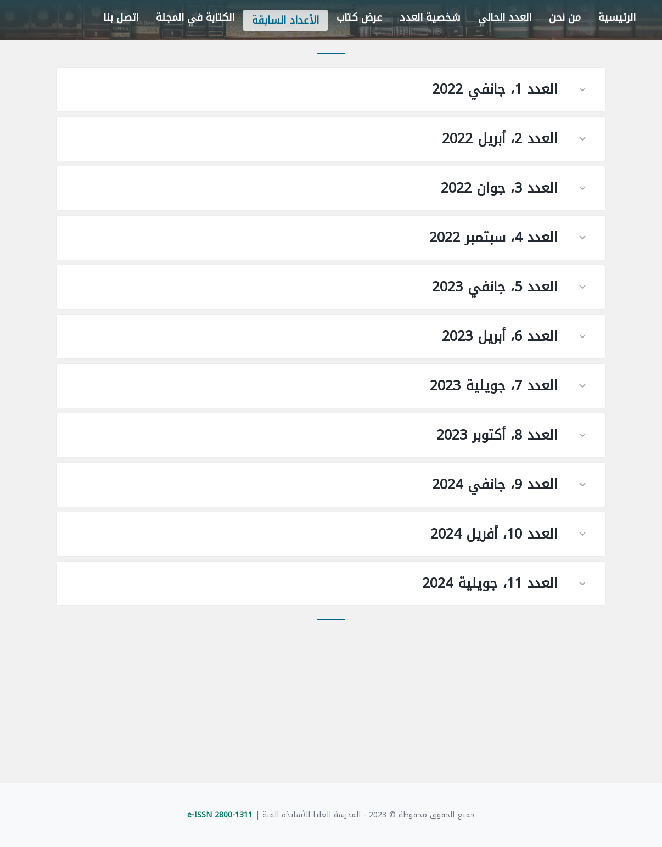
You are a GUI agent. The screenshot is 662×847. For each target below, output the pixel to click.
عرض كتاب (359, 17)
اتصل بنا (120, 17)
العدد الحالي (504, 17)
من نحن (565, 17)
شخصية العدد (430, 17)
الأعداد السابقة (285, 20)
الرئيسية (617, 17)
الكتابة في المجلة (195, 17)
